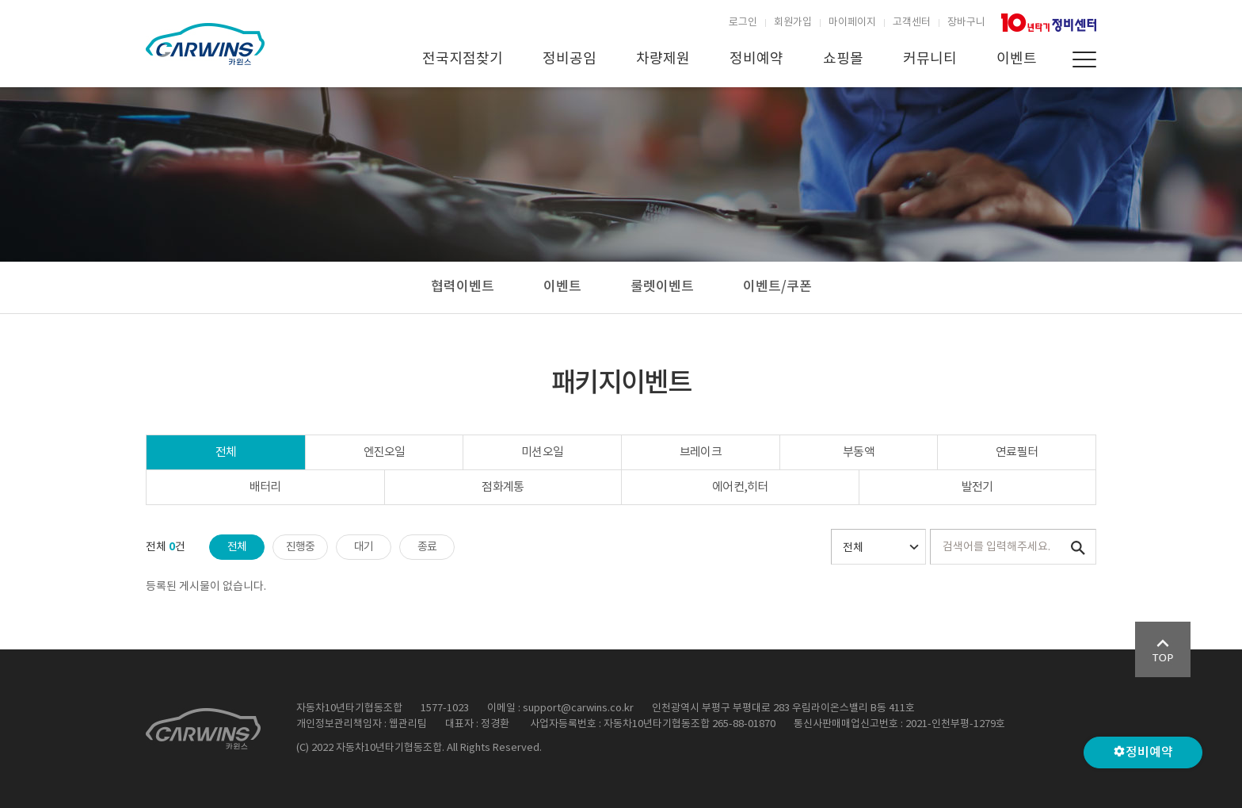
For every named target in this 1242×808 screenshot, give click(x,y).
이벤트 (1016, 59)
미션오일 (542, 452)
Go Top (1163, 649)
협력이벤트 (462, 287)
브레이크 (701, 452)
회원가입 (793, 23)
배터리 (265, 487)
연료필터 (1017, 452)
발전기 (977, 487)
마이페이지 (852, 23)
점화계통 (503, 487)
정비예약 (756, 59)
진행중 (300, 547)
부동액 (858, 452)
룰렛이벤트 (662, 287)
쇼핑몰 (843, 59)
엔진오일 (385, 452)
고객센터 (912, 23)
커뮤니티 (930, 59)
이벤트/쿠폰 (777, 287)
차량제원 (663, 59)
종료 (427, 547)
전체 (226, 452)
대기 (364, 547)
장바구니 (966, 23)
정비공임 (569, 59)
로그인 (743, 23)
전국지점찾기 (462, 59)
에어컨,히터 (740, 487)
